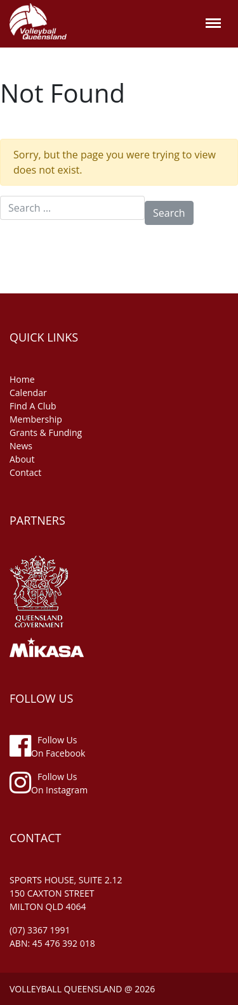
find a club (33, 406)
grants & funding (46, 432)
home (22, 379)
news (21, 446)
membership (36, 419)
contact (25, 472)
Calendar (28, 393)
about (22, 459)
